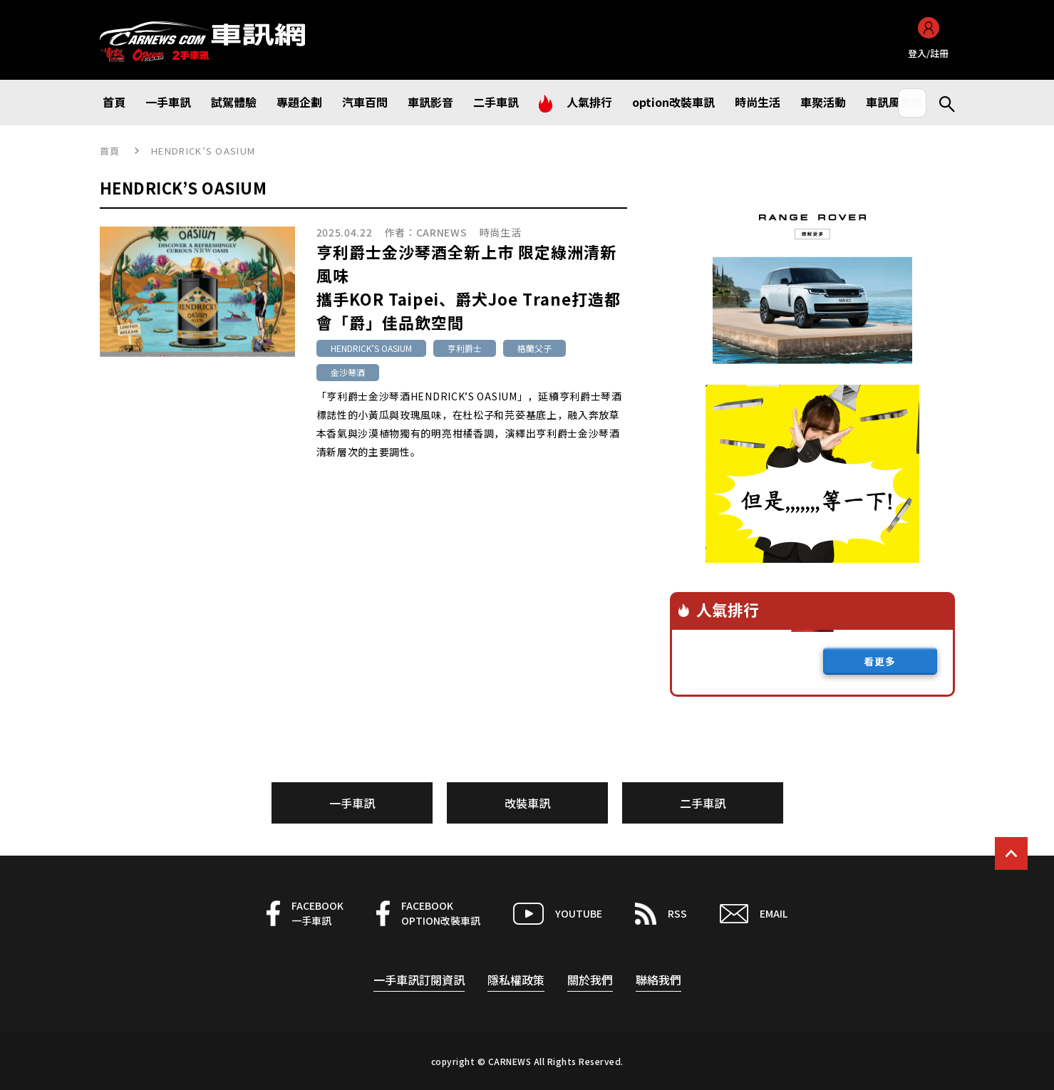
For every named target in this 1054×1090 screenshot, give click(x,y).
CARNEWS (441, 232)
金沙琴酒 (348, 372)
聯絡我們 (658, 979)
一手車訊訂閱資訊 (419, 979)
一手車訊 (352, 802)
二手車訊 (702, 802)
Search (940, 102)
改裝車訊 (527, 802)
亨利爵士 (465, 348)
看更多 (880, 661)
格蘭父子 (534, 348)
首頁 (110, 150)
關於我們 (590, 979)
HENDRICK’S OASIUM (371, 348)
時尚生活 (501, 232)
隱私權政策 (515, 979)
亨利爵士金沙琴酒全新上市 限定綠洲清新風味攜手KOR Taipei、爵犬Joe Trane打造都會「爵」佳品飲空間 (468, 286)
